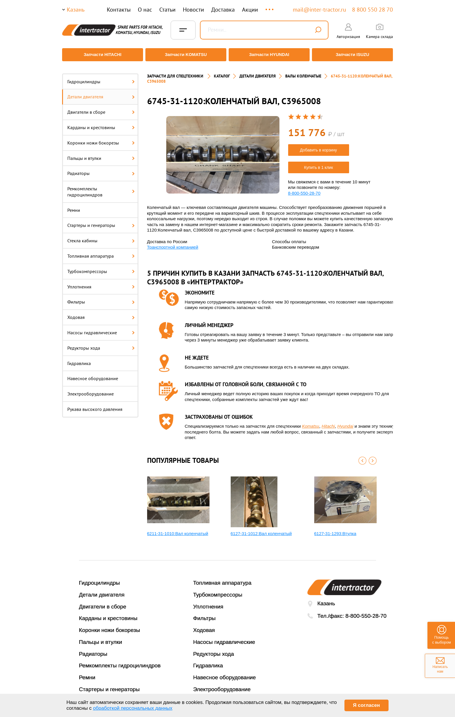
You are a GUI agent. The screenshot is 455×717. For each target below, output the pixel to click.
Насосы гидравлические (101, 329)
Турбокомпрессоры (101, 268)
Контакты (119, 9)
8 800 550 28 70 (372, 9)
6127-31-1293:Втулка (335, 530)
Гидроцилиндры (101, 78)
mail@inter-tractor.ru (319, 9)
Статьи (167, 9)
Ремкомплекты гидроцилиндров (101, 188)
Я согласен (366, 705)
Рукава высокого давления (94, 406)
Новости (193, 9)
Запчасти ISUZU (353, 54)
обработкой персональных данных (132, 708)
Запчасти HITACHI (101, 54)
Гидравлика (79, 360)
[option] (222, 151)
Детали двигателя (101, 93)
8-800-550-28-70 (304, 189)
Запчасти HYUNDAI (269, 54)
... (270, 6)
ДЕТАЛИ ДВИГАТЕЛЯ (257, 72)
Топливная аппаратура (101, 253)
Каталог (222, 72)
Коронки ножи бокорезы (101, 139)
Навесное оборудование (92, 375)
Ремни (73, 206)
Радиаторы (101, 170)
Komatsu (310, 422)
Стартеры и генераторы (101, 222)
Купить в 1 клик (318, 164)
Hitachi (328, 422)
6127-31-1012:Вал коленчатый (261, 530)
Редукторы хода (101, 344)
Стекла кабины (101, 237)
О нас (145, 9)
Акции (250, 9)
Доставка (223, 9)
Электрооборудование (90, 390)
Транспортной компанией (172, 243)
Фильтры (101, 298)
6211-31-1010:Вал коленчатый (177, 530)
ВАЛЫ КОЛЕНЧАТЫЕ (303, 72)
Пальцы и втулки (101, 155)
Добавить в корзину (318, 146)
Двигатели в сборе (101, 109)
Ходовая (101, 314)
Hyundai (345, 422)
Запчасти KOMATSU (185, 54)
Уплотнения (101, 283)
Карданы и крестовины (101, 124)
